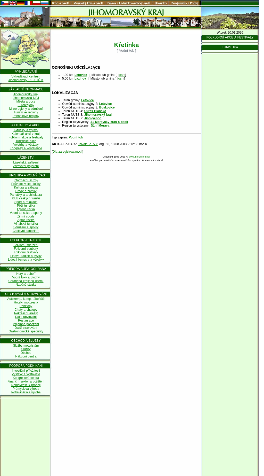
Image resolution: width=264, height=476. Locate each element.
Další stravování (26, 328)
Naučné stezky (26, 284)
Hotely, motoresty (26, 302)
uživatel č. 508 (88, 144)
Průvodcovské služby (26, 184)
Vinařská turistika (26, 223)
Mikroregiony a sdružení (26, 109)
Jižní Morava (99, 125)
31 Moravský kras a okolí (109, 122)
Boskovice (107, 107)
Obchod (25, 353)
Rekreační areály (26, 313)
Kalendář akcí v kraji (26, 134)
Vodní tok (76, 137)
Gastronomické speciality (26, 331)
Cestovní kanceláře (26, 231)
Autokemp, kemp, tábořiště (26, 299)
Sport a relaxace (25, 202)
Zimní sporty (26, 216)
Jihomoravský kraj (25, 94)
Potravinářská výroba (26, 392)
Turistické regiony (26, 112)
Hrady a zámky (25, 191)
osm (122, 75)
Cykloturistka (26, 209)
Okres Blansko (95, 111)
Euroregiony (26, 105)
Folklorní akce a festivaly (26, 137)
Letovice (81, 75)
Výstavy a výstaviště (26, 374)
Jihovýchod (93, 118)
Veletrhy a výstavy (26, 144)
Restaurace (26, 320)
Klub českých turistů (26, 198)
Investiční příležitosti (26, 370)
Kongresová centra (26, 378)
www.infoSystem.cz (139, 156)
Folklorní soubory (26, 249)
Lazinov (80, 78)
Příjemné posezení (26, 324)
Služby (25, 349)
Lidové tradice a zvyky (26, 256)
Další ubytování (26, 317)
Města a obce (25, 101)
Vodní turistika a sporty (26, 213)
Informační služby (26, 180)
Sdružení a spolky (25, 227)
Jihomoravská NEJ (26, 98)
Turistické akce (25, 141)
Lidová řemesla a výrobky (26, 259)
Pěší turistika (26, 205)
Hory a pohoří (26, 274)
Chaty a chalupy (25, 309)
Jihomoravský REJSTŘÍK (26, 80)
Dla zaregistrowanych (67, 151)
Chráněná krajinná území (25, 281)
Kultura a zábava (26, 187)
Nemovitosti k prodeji (25, 385)
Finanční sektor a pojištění (25, 381)
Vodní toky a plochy (26, 277)
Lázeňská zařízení (25, 162)
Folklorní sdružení (25, 245)
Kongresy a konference (26, 148)
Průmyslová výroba (26, 389)
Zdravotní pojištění (26, 166)
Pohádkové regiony (26, 116)
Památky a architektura (26, 195)
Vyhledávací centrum (25, 76)
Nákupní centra (25, 356)
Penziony (26, 306)
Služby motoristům (26, 345)
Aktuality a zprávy (25, 130)
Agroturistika (26, 220)
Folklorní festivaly (26, 252)
